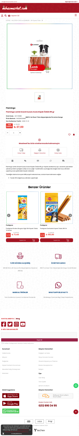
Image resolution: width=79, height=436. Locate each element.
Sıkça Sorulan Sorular (46, 357)
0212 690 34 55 (48, 405)
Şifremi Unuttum (44, 386)
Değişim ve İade (44, 353)
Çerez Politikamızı (23, 430)
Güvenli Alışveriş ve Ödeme (48, 361)
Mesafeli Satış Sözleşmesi (11, 369)
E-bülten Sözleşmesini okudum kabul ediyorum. (18, 343)
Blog (18, 319)
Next (70, 215)
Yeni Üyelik (42, 382)
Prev (8, 215)
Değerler (5, 361)
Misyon (4, 357)
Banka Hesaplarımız (45, 365)
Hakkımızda (6, 353)
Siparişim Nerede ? (71, 2)
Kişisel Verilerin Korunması (11, 365)
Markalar (5, 373)
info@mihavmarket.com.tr (9, 2)
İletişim (41, 369)
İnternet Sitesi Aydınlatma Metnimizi (16, 432)
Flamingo (10, 108)
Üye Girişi (42, 378)
